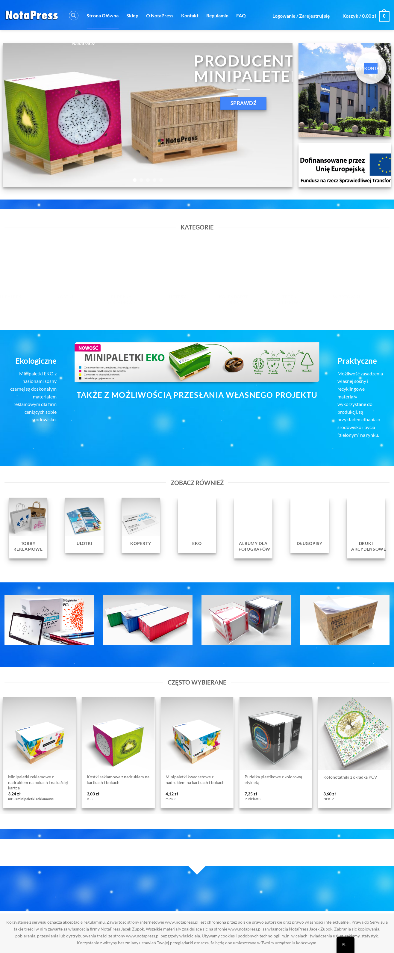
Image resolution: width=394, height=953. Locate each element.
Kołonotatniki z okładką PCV (350, 777)
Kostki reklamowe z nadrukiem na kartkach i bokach (118, 779)
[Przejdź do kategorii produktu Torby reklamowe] (28, 528)
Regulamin (217, 15)
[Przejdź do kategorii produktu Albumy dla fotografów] (253, 528)
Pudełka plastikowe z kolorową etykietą (273, 779)
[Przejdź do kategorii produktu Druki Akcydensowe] (366, 528)
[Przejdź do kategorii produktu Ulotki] (84, 525)
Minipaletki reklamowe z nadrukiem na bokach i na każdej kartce (38, 782)
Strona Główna (103, 15)
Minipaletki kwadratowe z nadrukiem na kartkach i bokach (195, 779)
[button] (73, 15)
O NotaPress (159, 15)
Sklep (132, 15)
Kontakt (189, 15)
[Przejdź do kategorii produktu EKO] (197, 525)
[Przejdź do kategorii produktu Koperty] (141, 525)
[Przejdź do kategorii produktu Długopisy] (309, 525)
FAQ (241, 15)
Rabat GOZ (84, 43)
